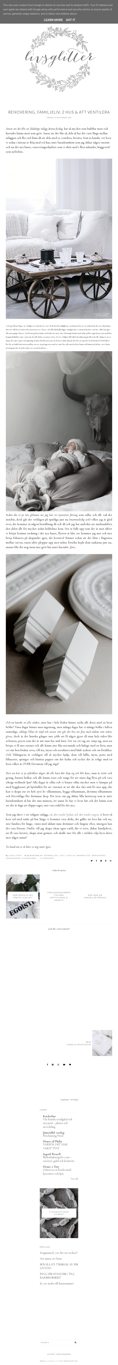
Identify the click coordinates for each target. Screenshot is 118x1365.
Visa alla (74, 1178)
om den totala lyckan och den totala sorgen (73, 814)
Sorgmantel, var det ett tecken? (59, 1253)
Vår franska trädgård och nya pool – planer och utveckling (57, 1123)
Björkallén (51, 856)
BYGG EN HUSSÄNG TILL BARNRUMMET (57, 1276)
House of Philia (52, 1141)
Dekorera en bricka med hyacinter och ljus (57, 1171)
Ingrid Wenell (52, 1154)
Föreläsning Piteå (53, 1135)
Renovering (99, 856)
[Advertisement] (62, 1011)
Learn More (53, 20)
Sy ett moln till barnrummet (57, 1283)
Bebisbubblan (35, 856)
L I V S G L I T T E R (54, 1361)
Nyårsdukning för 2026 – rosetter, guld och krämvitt (58, 1159)
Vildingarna (29, 858)
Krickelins (49, 1116)
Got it (70, 20)
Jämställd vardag (53, 1133)
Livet (62, 856)
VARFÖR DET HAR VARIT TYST (55, 1146)
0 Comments (47, 858)
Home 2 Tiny (51, 1167)
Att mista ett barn (51, 1259)
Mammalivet (84, 856)
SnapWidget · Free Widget (69, 1100)
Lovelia (70, 856)
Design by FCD (71, 1361)
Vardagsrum (13, 858)
